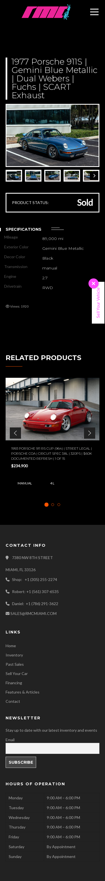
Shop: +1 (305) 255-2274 (34, 579)
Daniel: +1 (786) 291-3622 (35, 603)
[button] (15, 433)
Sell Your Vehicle (98, 302)
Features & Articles (22, 692)
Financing (14, 682)
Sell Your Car (17, 673)
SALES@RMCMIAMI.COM (33, 613)
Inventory (14, 655)
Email (10, 739)
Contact (13, 701)
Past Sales (15, 664)
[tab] (46, 504)
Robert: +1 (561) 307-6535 (35, 591)
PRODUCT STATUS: (30, 202)
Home (11, 645)
